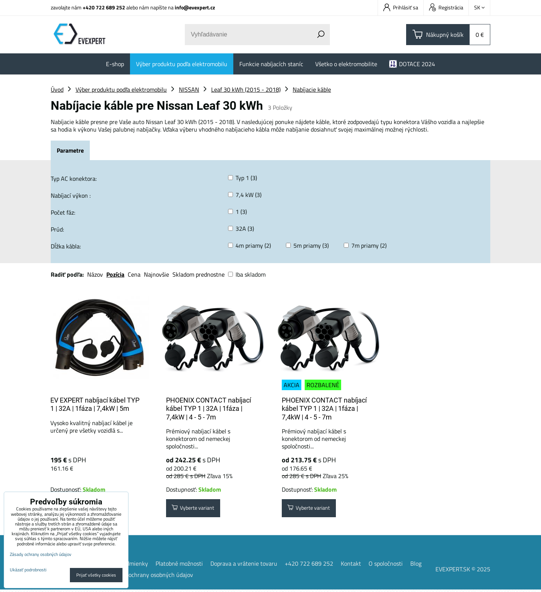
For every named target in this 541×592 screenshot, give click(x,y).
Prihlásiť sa (400, 7)
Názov (95, 274)
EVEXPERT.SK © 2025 (462, 571)
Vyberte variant (197, 509)
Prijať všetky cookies (96, 574)
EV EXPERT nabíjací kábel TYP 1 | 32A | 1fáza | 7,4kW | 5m (94, 404)
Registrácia (446, 7)
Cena (134, 274)
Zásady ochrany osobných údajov (151, 577)
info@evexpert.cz (195, 7)
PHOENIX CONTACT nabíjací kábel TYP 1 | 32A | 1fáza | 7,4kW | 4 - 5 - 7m (208, 408)
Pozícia (115, 274)
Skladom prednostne (198, 274)
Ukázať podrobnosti (28, 569)
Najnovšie (156, 274)
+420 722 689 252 (104, 7)
